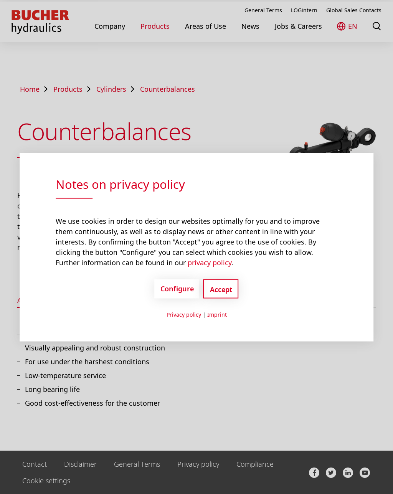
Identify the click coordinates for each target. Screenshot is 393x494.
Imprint (217, 314)
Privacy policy (184, 314)
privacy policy (209, 262)
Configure (177, 288)
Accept (221, 289)
